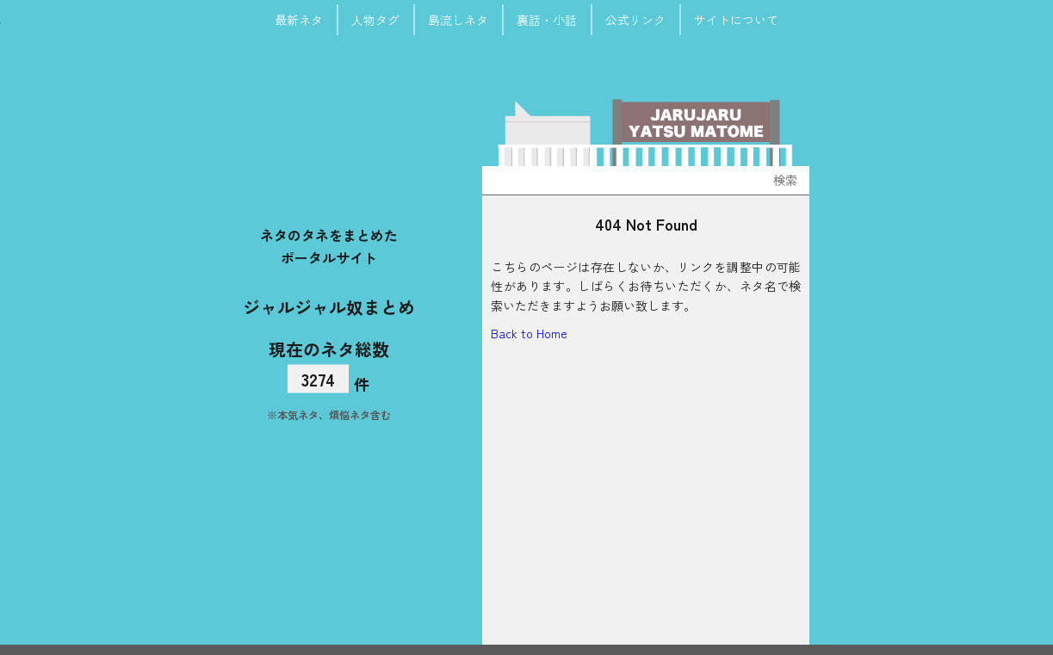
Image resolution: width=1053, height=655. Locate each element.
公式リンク (635, 19)
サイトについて (736, 19)
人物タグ (375, 19)
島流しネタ (458, 19)
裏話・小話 (547, 19)
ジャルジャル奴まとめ (329, 306)
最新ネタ (299, 19)
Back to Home (529, 333)
